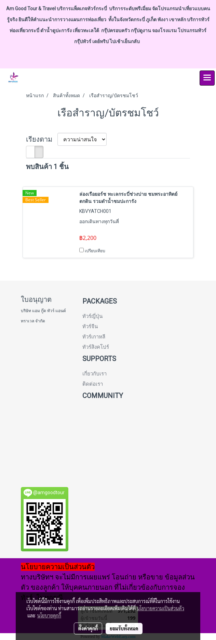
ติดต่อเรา (92, 384)
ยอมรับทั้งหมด (124, 628)
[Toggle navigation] (207, 78)
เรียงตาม (41, 139)
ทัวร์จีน (90, 326)
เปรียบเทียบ (95, 250)
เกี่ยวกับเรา (94, 374)
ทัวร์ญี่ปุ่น (92, 316)
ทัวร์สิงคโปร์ (95, 347)
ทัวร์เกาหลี (93, 337)
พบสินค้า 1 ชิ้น (47, 167)
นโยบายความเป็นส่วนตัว (160, 608)
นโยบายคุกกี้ (49, 615)
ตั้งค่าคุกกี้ (88, 628)
